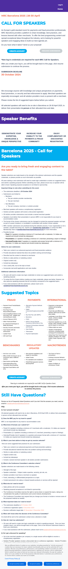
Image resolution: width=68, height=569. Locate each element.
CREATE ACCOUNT (17, 51)
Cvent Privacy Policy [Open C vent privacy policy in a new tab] (12, 558)
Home (60, 9)
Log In (60, 5)
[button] (51, 50)
